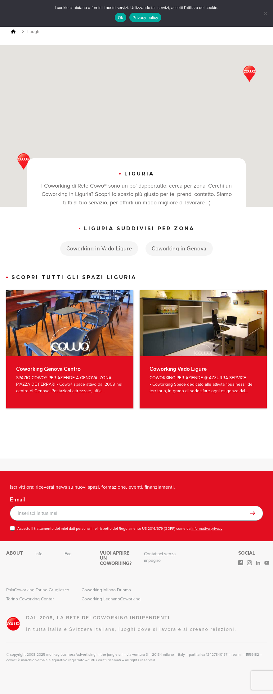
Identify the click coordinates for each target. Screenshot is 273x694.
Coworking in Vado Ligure (99, 248)
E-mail (17, 499)
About (14, 553)
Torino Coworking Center (30, 599)
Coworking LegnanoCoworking (111, 599)
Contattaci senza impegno (160, 557)
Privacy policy (145, 17)
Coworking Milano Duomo (106, 590)
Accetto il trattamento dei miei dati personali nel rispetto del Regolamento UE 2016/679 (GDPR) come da (119, 528)
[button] (249, 73)
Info (39, 554)
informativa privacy (206, 528)
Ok (120, 17)
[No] (265, 13)
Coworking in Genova (179, 248)
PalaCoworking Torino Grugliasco (37, 590)
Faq (68, 554)
